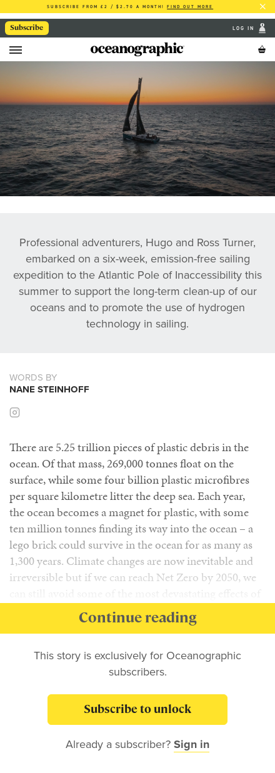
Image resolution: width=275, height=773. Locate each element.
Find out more (190, 6)
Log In (244, 28)
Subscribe (26, 27)
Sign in (191, 744)
